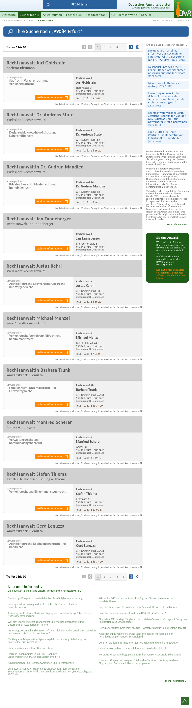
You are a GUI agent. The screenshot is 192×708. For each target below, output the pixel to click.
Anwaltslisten (52, 15)
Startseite (9, 15)
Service (146, 15)
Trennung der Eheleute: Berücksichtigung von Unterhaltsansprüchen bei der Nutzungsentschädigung (50, 614)
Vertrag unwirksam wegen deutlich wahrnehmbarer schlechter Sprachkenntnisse (42, 606)
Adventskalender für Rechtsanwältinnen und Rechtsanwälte (41, 663)
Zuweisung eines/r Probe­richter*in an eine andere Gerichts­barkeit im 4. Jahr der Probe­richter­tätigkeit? (167, 99)
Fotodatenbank (96, 15)
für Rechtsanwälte (124, 15)
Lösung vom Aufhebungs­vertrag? (164, 84)
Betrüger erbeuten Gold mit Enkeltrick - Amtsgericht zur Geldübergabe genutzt (142, 628)
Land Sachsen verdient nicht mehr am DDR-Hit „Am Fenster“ (132, 613)
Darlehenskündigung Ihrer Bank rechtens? (31, 648)
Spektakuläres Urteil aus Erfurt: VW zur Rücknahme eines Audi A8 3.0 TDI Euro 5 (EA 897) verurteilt (166, 55)
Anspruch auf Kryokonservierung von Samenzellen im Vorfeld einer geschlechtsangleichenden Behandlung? (136, 635)
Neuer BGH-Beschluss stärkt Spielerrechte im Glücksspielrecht (133, 648)
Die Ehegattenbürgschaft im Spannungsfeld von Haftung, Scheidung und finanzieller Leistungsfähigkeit (47, 641)
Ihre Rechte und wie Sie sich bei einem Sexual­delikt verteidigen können (138, 607)
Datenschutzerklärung (163, 20)
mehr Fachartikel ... (176, 681)
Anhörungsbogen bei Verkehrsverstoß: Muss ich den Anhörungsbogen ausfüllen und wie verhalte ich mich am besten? (52, 632)
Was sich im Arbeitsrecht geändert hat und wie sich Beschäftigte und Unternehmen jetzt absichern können (46, 623)
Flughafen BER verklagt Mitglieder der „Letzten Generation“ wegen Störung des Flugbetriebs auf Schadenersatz (143, 621)
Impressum (183, 20)
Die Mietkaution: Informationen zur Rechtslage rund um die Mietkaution (139, 642)
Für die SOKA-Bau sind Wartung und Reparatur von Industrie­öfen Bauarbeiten (165, 136)
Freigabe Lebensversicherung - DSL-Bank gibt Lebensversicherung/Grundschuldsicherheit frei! (34, 655)
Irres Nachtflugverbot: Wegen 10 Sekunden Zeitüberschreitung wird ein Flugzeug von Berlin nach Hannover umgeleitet (138, 662)
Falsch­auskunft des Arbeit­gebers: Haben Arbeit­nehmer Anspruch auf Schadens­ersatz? (167, 71)
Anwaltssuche (45, 20)
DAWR (30, 20)
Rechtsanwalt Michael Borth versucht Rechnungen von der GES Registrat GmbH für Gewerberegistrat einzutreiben (167, 118)
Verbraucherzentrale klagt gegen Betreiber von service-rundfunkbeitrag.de (140, 654)
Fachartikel (74, 15)
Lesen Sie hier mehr (177, 224)
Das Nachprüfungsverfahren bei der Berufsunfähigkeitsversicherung (45, 598)
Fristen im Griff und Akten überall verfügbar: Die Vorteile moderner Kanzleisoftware (136, 600)
